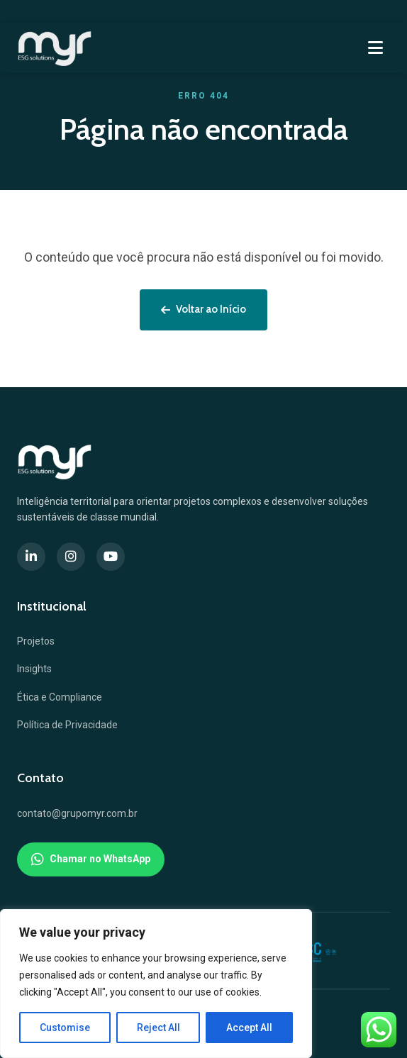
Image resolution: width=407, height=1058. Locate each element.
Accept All (249, 1027)
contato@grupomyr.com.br (77, 813)
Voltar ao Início (203, 309)
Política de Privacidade (67, 724)
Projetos (36, 641)
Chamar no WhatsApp (90, 859)
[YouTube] (110, 556)
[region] (156, 983)
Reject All (158, 1027)
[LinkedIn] (31, 556)
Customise (65, 1027)
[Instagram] (71, 556)
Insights (34, 668)
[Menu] (375, 48)
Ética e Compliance (59, 697)
